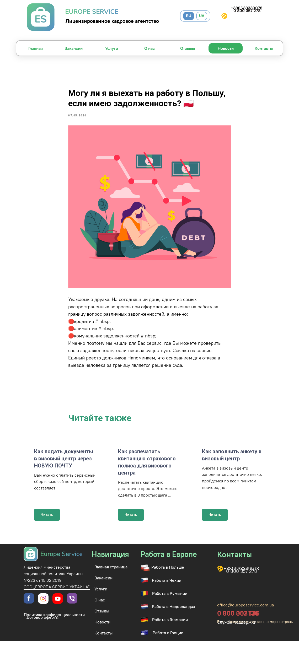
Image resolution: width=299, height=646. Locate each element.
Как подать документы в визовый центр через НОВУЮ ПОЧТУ (63, 463)
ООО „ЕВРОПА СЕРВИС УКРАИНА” (57, 591)
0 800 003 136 (238, 618)
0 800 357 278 (246, 10)
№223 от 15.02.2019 (43, 585)
